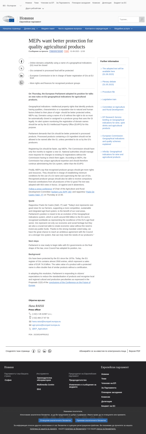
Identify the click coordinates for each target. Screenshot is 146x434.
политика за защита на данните (43, 432)
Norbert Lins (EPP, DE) (61, 192)
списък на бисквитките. (106, 432)
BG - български (9, 6)
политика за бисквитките (75, 432)
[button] (34, 8)
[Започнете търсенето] (141, 19)
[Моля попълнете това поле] (131, 19)
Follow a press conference (40, 189)
